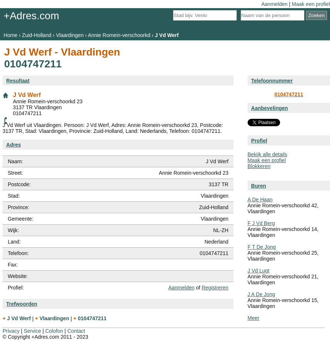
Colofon (54, 331)
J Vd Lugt (258, 271)
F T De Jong (262, 247)
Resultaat (18, 81)
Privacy (11, 331)
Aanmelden (274, 4)
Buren (258, 186)
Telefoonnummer (272, 81)
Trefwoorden (21, 304)
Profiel (259, 141)
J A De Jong (261, 294)
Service (32, 331)
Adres (13, 145)
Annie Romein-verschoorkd (119, 35)
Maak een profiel (311, 4)
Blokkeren (259, 166)
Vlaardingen (70, 35)
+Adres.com (31, 15)
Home (10, 35)
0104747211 (288, 94)
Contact (76, 331)
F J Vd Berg (261, 223)
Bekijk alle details (267, 154)
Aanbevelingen (269, 108)
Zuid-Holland (36, 35)
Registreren (215, 288)
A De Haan (260, 199)
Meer (253, 318)
